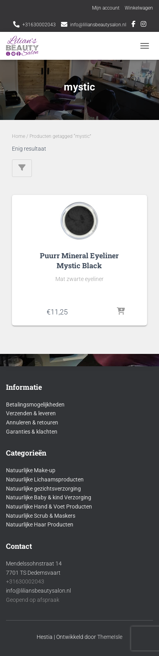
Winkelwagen (139, 8)
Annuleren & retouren (32, 422)
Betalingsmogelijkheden (35, 404)
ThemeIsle (109, 637)
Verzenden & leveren (31, 413)
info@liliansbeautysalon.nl (98, 24)
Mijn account (106, 8)
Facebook (133, 25)
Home (18, 136)
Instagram (143, 25)
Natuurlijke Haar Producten (39, 524)
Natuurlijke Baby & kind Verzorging (48, 497)
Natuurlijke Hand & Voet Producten (49, 506)
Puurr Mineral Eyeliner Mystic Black (79, 260)
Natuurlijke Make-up (30, 470)
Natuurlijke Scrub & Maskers (40, 516)
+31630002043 (39, 24)
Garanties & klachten (31, 431)
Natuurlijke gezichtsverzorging (43, 488)
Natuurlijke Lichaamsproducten (45, 479)
